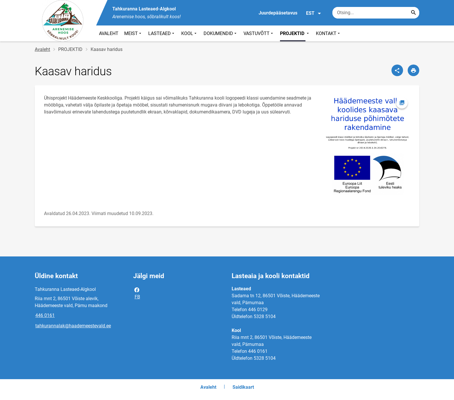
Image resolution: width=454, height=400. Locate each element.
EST (313, 13)
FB (137, 293)
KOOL (189, 33)
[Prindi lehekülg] (413, 70)
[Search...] (413, 13)
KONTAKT (328, 33)
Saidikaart (243, 387)
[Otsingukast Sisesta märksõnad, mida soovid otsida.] (375, 13)
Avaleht (42, 49)
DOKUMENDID (221, 33)
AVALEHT (108, 33)
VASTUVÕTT (259, 33)
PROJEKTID (295, 33)
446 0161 (45, 315)
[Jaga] (397, 70)
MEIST (133, 33)
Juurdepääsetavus (278, 13)
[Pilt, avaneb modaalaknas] (367, 145)
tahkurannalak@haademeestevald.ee (73, 326)
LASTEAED (161, 33)
